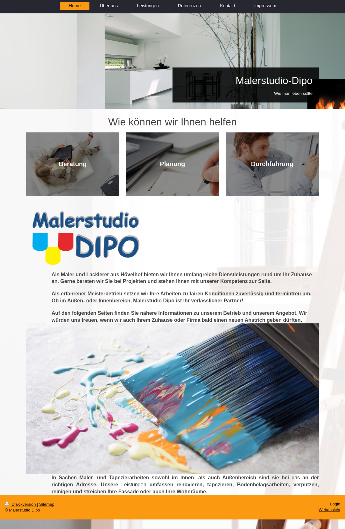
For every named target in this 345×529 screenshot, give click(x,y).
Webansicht (329, 509)
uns (296, 477)
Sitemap (46, 504)
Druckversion (21, 504)
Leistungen (133, 484)
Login (335, 504)
